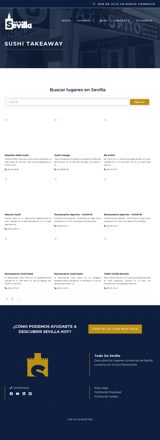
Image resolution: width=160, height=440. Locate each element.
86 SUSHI (109, 155)
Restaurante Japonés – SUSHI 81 (73, 214)
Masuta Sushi (13, 214)
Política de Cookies (106, 396)
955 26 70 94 (62, 226)
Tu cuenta (144, 20)
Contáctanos (21, 387)
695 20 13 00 (13, 288)
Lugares (87, 20)
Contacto (122, 20)
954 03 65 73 (13, 229)
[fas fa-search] (139, 102)
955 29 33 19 (112, 169)
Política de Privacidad (107, 392)
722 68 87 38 (63, 169)
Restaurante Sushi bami (19, 273)
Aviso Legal (101, 387)
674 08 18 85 (13, 169)
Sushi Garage (62, 155)
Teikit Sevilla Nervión (116, 273)
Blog (104, 20)
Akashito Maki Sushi (17, 155)
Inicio (66, 20)
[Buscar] (67, 102)
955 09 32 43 (112, 288)
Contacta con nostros (115, 329)
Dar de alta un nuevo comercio (126, 3)
